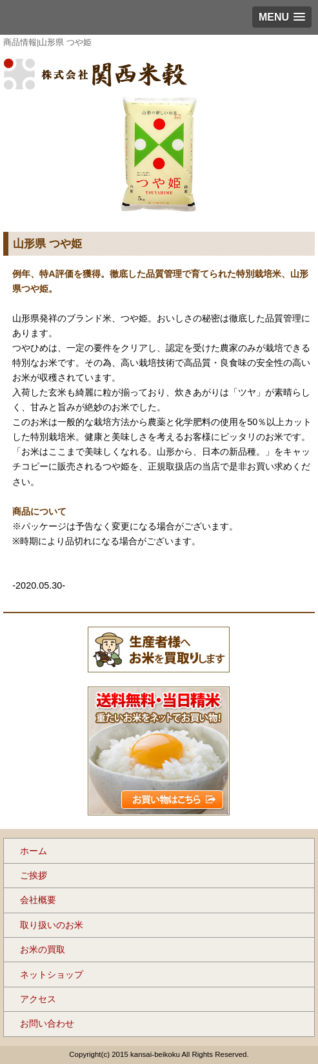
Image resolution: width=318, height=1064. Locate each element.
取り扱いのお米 (51, 925)
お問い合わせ (47, 1023)
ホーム (33, 851)
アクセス (38, 999)
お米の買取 (42, 949)
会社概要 (38, 900)
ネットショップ (51, 974)
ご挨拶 (33, 875)
